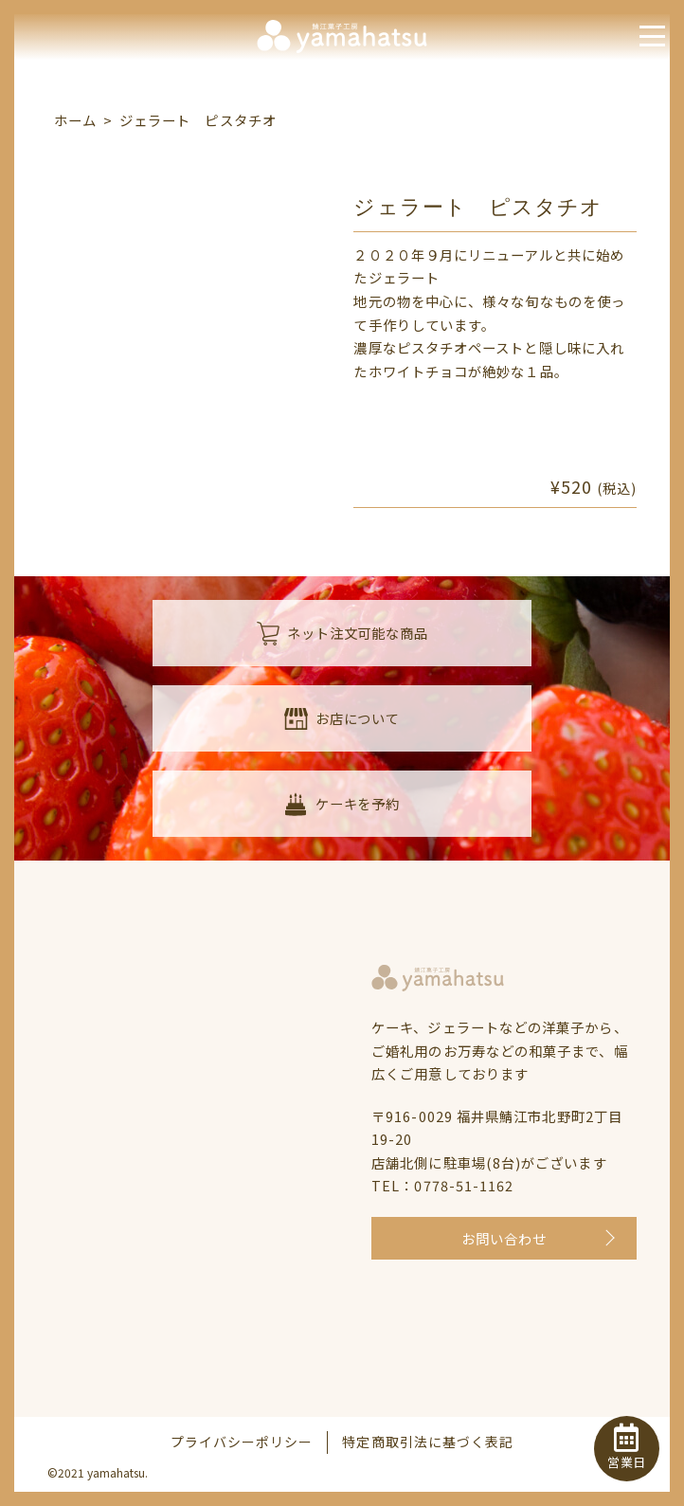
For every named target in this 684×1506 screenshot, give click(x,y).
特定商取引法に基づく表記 (427, 1441)
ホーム (75, 120)
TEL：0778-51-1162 (442, 1185)
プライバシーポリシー (242, 1441)
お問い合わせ (504, 1238)
